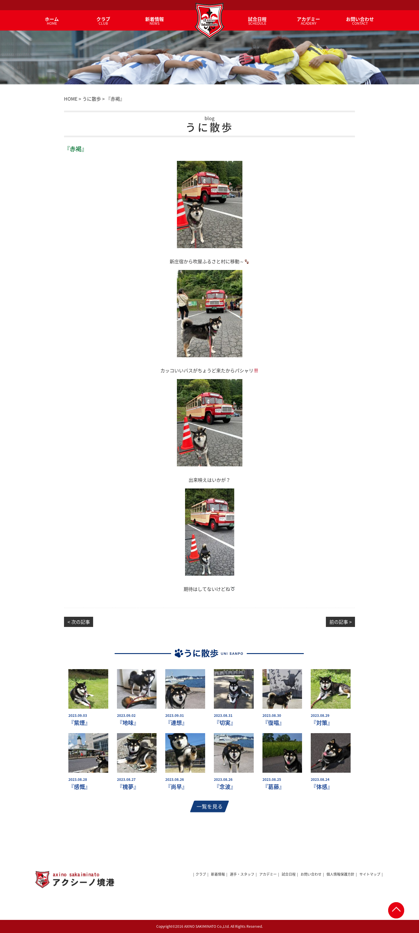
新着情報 (218, 874)
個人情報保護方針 (340, 874)
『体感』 (322, 786)
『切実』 (225, 722)
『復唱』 (273, 722)
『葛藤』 (273, 786)
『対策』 (322, 722)
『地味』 (128, 722)
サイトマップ (369, 874)
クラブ (201, 874)
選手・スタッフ (242, 874)
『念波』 (225, 786)
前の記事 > (340, 621)
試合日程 (289, 874)
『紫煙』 (79, 722)
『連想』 (176, 722)
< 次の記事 (79, 621)
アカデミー (268, 874)
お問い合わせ (311, 874)
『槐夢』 (128, 786)
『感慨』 (79, 786)
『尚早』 (176, 786)
